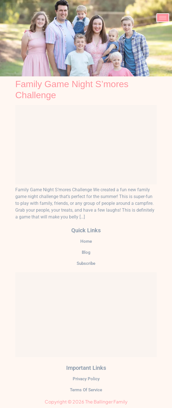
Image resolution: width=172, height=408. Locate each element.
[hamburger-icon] (162, 17)
